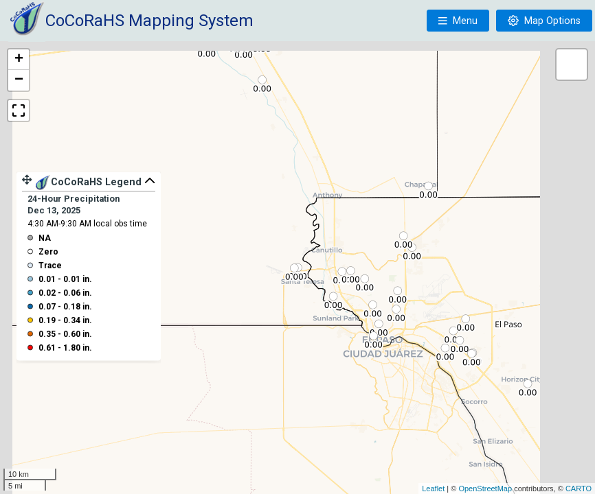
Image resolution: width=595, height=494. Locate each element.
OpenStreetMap (485, 488)
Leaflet (433, 488)
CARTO (578, 488)
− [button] (18, 80)
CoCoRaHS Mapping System (149, 20)
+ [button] (18, 59)
